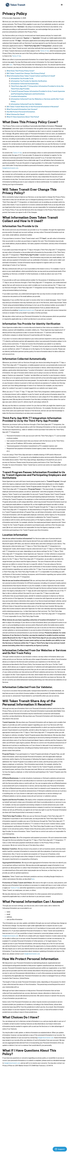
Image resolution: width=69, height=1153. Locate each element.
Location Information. (19, 96)
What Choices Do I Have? (16, 114)
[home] (15, 5)
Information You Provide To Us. (22, 78)
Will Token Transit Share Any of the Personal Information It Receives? (33, 106)
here (10, 64)
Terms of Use (44, 51)
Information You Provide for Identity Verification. (29, 81)
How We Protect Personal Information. (21, 112)
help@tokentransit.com (10, 168)
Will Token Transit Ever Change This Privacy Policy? (26, 73)
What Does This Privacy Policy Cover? (20, 71)
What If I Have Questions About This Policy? (23, 117)
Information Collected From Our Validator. (26, 104)
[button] (62, 5)
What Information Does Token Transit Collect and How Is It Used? (31, 76)
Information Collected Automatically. (25, 83)
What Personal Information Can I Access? (22, 109)
